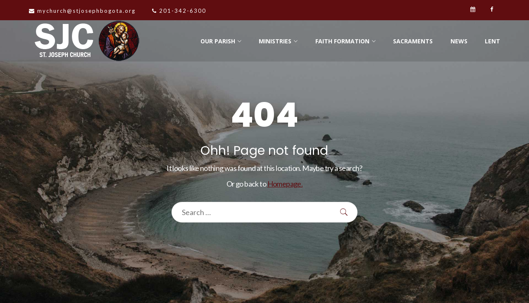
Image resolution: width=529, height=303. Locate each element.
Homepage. (285, 183)
